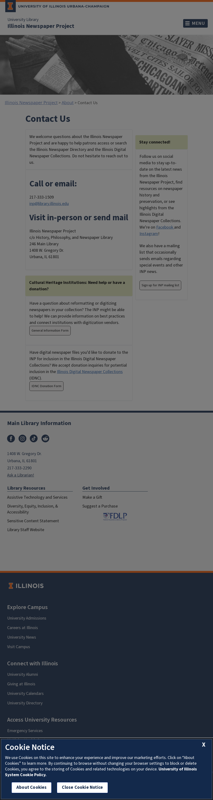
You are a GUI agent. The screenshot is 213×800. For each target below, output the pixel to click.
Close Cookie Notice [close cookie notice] (82, 787)
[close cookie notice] (203, 744)
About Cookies (31, 787)
